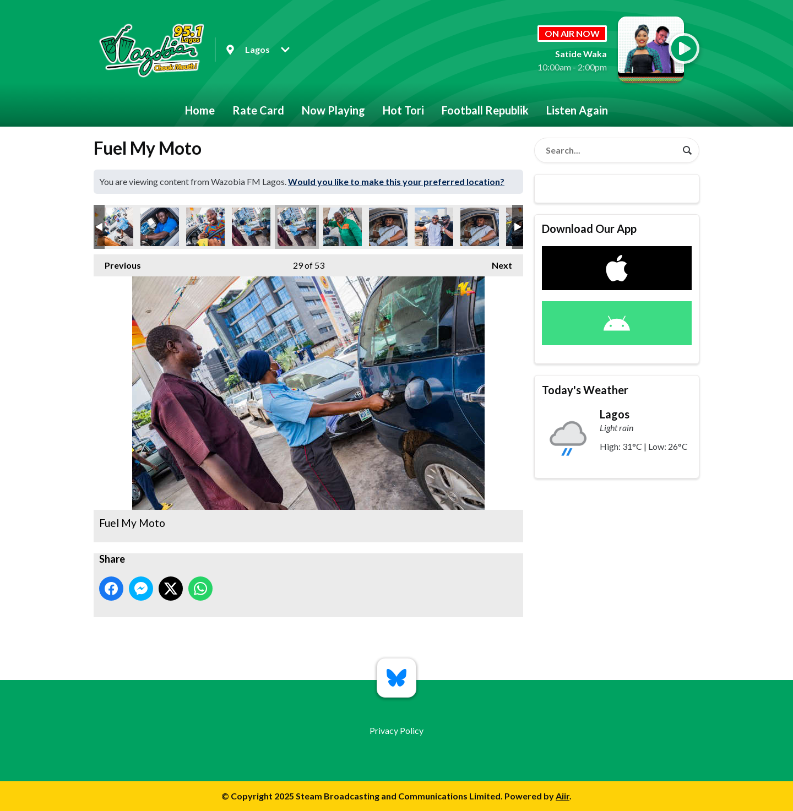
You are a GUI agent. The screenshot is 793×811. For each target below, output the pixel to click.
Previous (117, 262)
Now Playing (333, 110)
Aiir (562, 796)
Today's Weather (585, 389)
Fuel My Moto (114, 227)
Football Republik (485, 110)
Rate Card (258, 110)
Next (496, 262)
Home (200, 110)
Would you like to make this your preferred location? (396, 181)
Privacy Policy (396, 730)
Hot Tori (403, 110)
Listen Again (577, 110)
